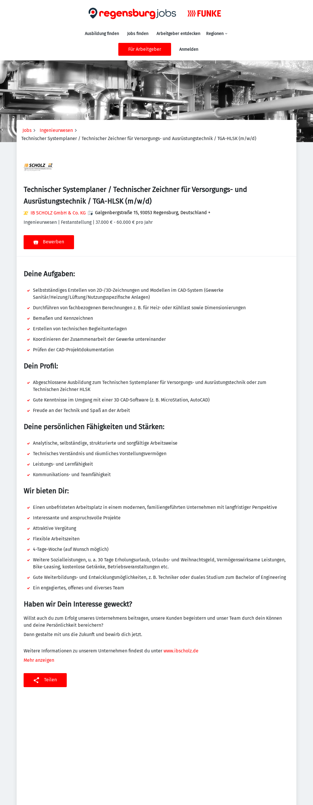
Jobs (26, 130)
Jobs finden (137, 33)
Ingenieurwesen (56, 130)
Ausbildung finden (102, 33)
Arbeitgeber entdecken (178, 33)
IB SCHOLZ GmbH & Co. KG (58, 213)
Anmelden (188, 49)
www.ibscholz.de (180, 651)
